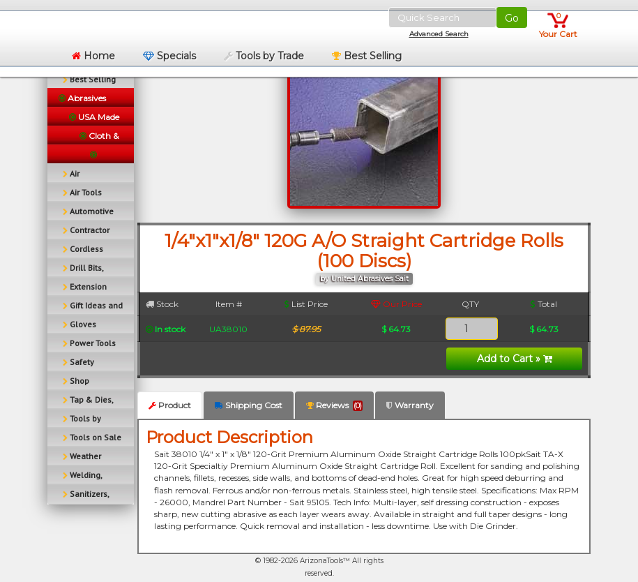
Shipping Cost (248, 405)
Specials (169, 56)
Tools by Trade (264, 56)
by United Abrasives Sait (364, 278)
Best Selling (367, 56)
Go (512, 18)
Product (170, 405)
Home (93, 56)
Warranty (410, 405)
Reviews (334, 405)
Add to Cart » (514, 358)
